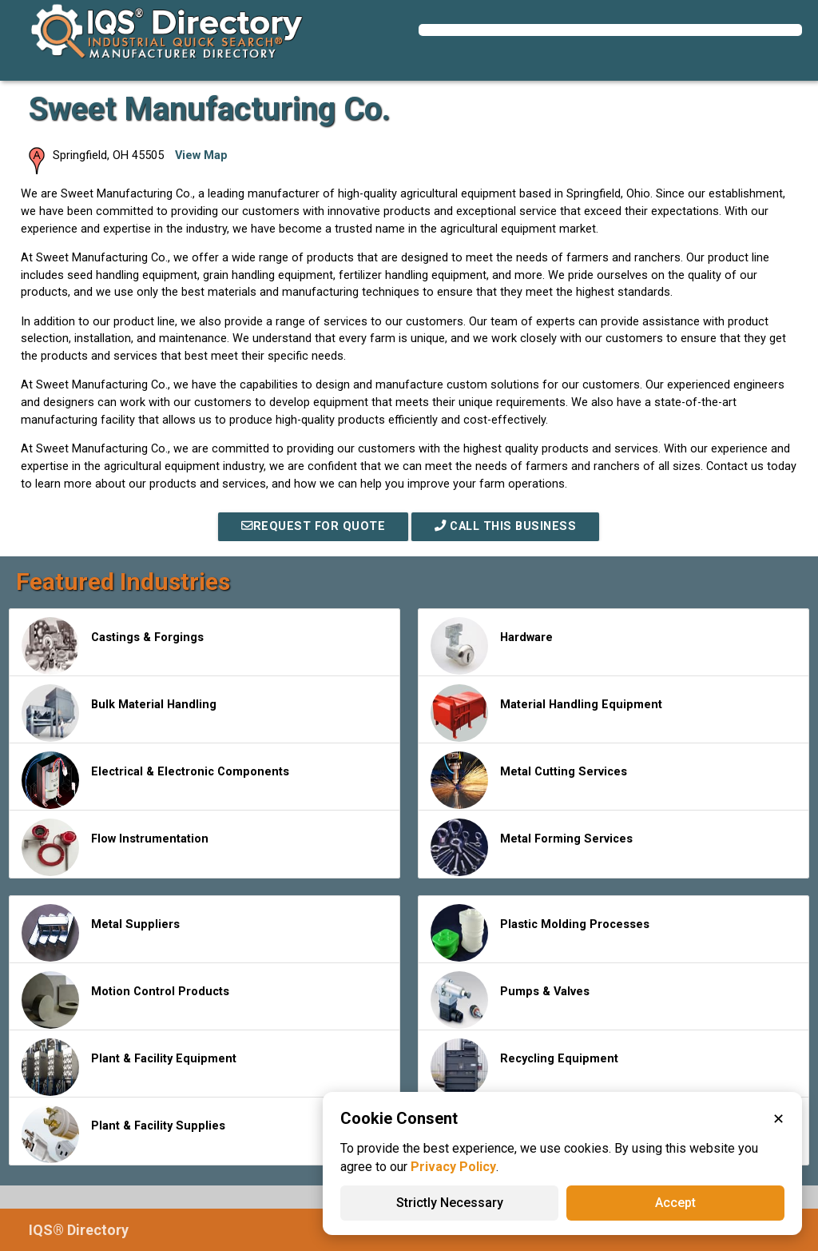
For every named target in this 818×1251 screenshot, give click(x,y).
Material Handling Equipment (546, 713)
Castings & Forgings (113, 646)
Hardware (492, 646)
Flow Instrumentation (115, 847)
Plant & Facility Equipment (129, 1067)
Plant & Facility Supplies (123, 1134)
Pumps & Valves (510, 1000)
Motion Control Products (125, 1000)
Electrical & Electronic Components (155, 780)
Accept (675, 1202)
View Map (201, 155)
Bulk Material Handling (119, 713)
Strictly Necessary (449, 1202)
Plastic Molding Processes (540, 933)
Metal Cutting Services (529, 780)
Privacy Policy (453, 1166)
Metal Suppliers (101, 933)
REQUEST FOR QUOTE (313, 526)
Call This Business (505, 526)
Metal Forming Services (532, 847)
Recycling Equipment (524, 1067)
